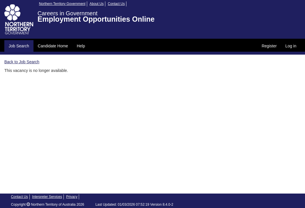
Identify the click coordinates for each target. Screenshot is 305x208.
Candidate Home (53, 46)
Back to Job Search (21, 62)
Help (81, 46)
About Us (96, 4)
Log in (290, 46)
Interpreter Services (47, 197)
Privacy (71, 197)
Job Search (19, 46)
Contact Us (116, 4)
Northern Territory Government (62, 4)
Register (269, 46)
